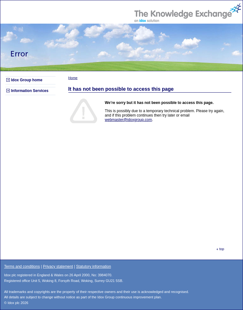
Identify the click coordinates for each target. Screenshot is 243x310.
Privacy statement (58, 266)
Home (73, 78)
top (221, 249)
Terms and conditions (22, 266)
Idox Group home (26, 80)
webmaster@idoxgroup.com (128, 120)
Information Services (30, 91)
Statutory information (93, 266)
